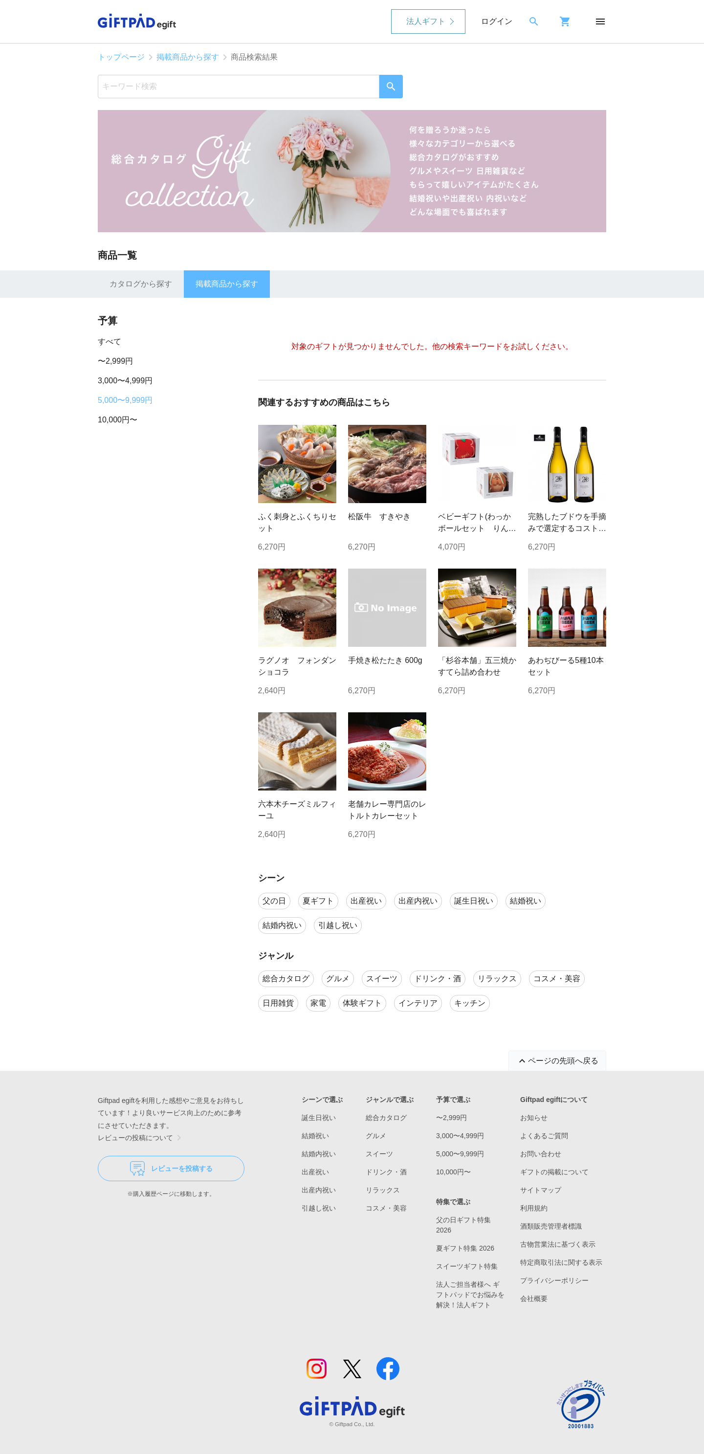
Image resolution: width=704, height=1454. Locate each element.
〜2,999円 (115, 361)
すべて (109, 341)
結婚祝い (315, 1136)
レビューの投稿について (141, 1138)
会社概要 (534, 1298)
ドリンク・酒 (386, 1172)
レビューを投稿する (171, 1168)
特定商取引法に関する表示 (561, 1262)
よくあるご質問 (544, 1136)
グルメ (376, 1136)
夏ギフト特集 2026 (465, 1248)
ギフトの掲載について (554, 1172)
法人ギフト (425, 21)
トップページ (121, 57)
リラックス (383, 1190)
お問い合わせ (540, 1154)
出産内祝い (319, 1190)
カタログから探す (141, 284)
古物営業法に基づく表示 (557, 1244)
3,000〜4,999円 (125, 380)
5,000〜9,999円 (125, 400)
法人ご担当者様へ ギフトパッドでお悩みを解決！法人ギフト (470, 1294)
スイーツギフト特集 (467, 1266)
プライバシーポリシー (554, 1280)
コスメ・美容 (386, 1208)
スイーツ (379, 1154)
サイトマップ (540, 1190)
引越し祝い (319, 1208)
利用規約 (534, 1208)
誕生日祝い (319, 1118)
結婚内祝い (319, 1154)
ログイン (496, 21)
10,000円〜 (117, 420)
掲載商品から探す (187, 57)
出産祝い (315, 1172)
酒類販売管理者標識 (551, 1226)
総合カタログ (386, 1118)
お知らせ (534, 1118)
